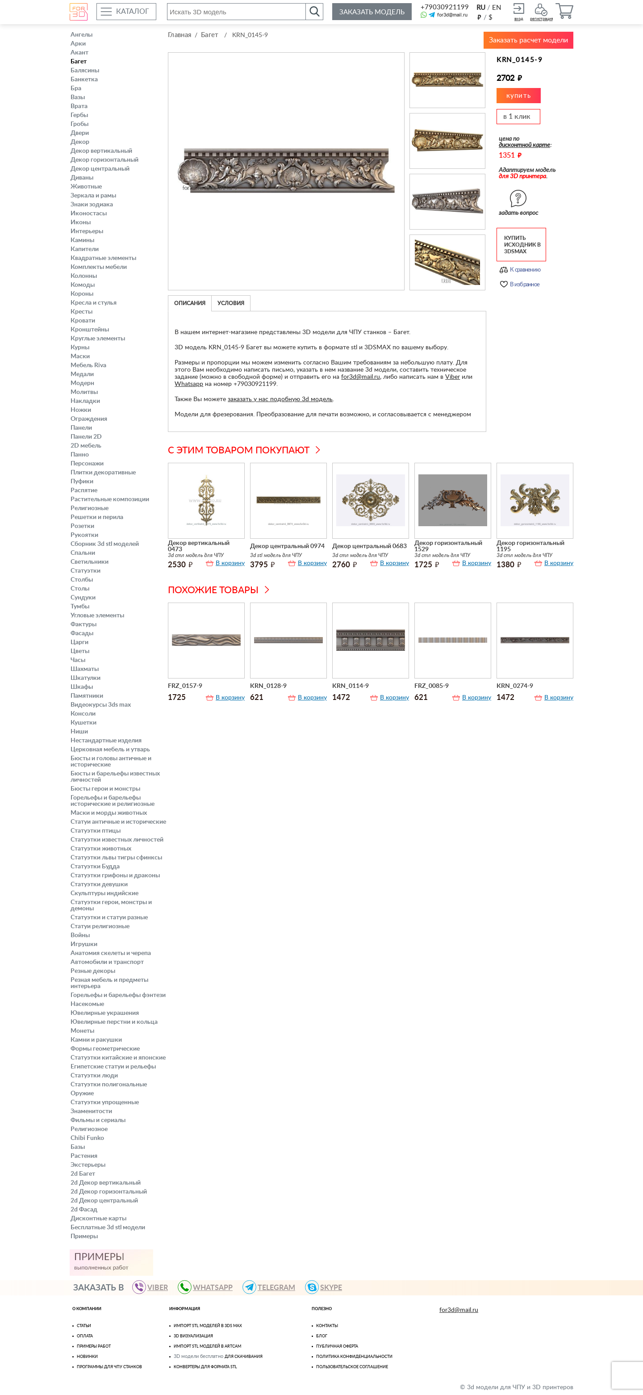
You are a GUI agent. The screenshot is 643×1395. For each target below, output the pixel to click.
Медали (82, 374)
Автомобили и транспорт (107, 962)
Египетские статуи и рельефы (113, 1067)
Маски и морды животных (109, 813)
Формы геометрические (105, 1049)
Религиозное (89, 1129)
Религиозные (90, 508)
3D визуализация (193, 1336)
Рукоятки (84, 535)
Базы (78, 1147)
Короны (82, 294)
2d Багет (83, 1174)
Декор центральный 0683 (369, 546)
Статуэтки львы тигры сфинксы (116, 858)
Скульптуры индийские (104, 893)
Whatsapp (189, 384)
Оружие (82, 1093)
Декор (80, 142)
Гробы (79, 124)
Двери (80, 133)
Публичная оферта (337, 1347)
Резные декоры (93, 971)
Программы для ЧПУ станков (109, 1367)
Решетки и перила (97, 517)
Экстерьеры (88, 1165)
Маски (80, 356)
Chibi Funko (87, 1138)
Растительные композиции (110, 499)
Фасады (82, 633)
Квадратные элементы (103, 258)
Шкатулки (85, 678)
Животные (86, 187)
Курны (80, 347)
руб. (479, 17)
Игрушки (84, 944)
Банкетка (84, 79)
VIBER (154, 1287)
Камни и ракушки (96, 1040)
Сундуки (83, 598)
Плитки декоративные (103, 472)
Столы (80, 589)
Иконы (81, 222)
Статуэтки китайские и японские (118, 1058)
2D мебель (86, 446)
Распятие (84, 490)
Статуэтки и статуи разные (109, 917)
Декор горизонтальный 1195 (530, 546)
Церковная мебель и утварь (110, 749)
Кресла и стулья (94, 303)
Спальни (83, 553)
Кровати (83, 321)
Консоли (83, 714)
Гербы (79, 115)
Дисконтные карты (98, 1218)
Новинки (87, 1357)
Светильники (90, 562)
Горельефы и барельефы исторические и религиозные (112, 801)
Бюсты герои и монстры (105, 789)
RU (480, 7)
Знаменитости (91, 1111)
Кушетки (83, 723)
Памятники (87, 696)
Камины (82, 240)
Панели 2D (86, 437)
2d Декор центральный (104, 1201)
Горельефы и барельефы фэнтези (118, 995)
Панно (80, 455)
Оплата (85, 1336)
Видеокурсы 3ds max (101, 705)
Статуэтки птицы (96, 831)
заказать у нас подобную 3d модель (280, 399)
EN (496, 7)
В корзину (230, 563)
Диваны (82, 178)
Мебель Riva (88, 365)
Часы (78, 660)
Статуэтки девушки (99, 884)
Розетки (82, 526)
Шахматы (85, 669)
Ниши (79, 732)
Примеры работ (94, 1347)
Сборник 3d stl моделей (105, 544)
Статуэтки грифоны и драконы (115, 875)
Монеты (82, 1031)
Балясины (85, 70)
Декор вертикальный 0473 (199, 546)
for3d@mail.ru (452, 15)
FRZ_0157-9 (185, 686)
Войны (80, 935)
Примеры (84, 1236)
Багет (79, 62)
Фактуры (83, 624)
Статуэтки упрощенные (105, 1102)
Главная (179, 35)
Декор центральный (100, 169)
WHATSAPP (209, 1287)
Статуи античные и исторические (118, 822)
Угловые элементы (97, 615)
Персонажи (87, 464)
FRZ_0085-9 (431, 686)
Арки (78, 44)
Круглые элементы (98, 338)
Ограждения (89, 419)
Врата (79, 106)
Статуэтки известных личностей (117, 840)
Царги (79, 642)
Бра (76, 88)
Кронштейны (90, 330)
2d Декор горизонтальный (109, 1192)
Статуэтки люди (94, 1075)
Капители (85, 249)
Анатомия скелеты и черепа (111, 953)
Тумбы (80, 606)
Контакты (327, 1326)
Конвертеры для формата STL (205, 1367)
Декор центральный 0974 (287, 546)
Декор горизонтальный (104, 160)
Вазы (78, 97)
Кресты (81, 312)
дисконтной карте (524, 145)
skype (327, 1287)
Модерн (82, 383)
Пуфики (82, 481)
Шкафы (82, 687)
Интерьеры (87, 231)
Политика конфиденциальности (354, 1357)
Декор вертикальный (101, 151)
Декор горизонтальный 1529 (448, 546)
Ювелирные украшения (105, 1013)
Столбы (82, 580)
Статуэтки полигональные (109, 1084)
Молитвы (84, 392)
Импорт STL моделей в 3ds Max (208, 1326)
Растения (84, 1156)
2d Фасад (84, 1209)
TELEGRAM (273, 1287)
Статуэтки (85, 571)
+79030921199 (444, 7)
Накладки (85, 401)
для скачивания (244, 1357)
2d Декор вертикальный (106, 1183)
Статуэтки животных (101, 849)
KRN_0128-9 (268, 686)
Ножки (81, 410)
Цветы (80, 651)
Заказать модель (372, 12)
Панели (81, 428)
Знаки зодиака (92, 204)
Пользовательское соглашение (352, 1367)
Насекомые (87, 1004)
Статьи (84, 1326)
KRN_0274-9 (515, 686)
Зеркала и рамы (93, 196)
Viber (452, 377)
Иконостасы (89, 213)
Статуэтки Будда (95, 866)
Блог (321, 1336)
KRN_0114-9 (350, 686)
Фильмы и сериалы (98, 1120)
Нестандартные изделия (106, 740)
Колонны (84, 276)
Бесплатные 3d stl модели (108, 1227)
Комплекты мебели (99, 267)
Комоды (83, 285)
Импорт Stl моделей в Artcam (207, 1347)
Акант (79, 53)
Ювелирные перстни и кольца (114, 1022)
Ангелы (81, 35)
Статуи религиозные (100, 926)
